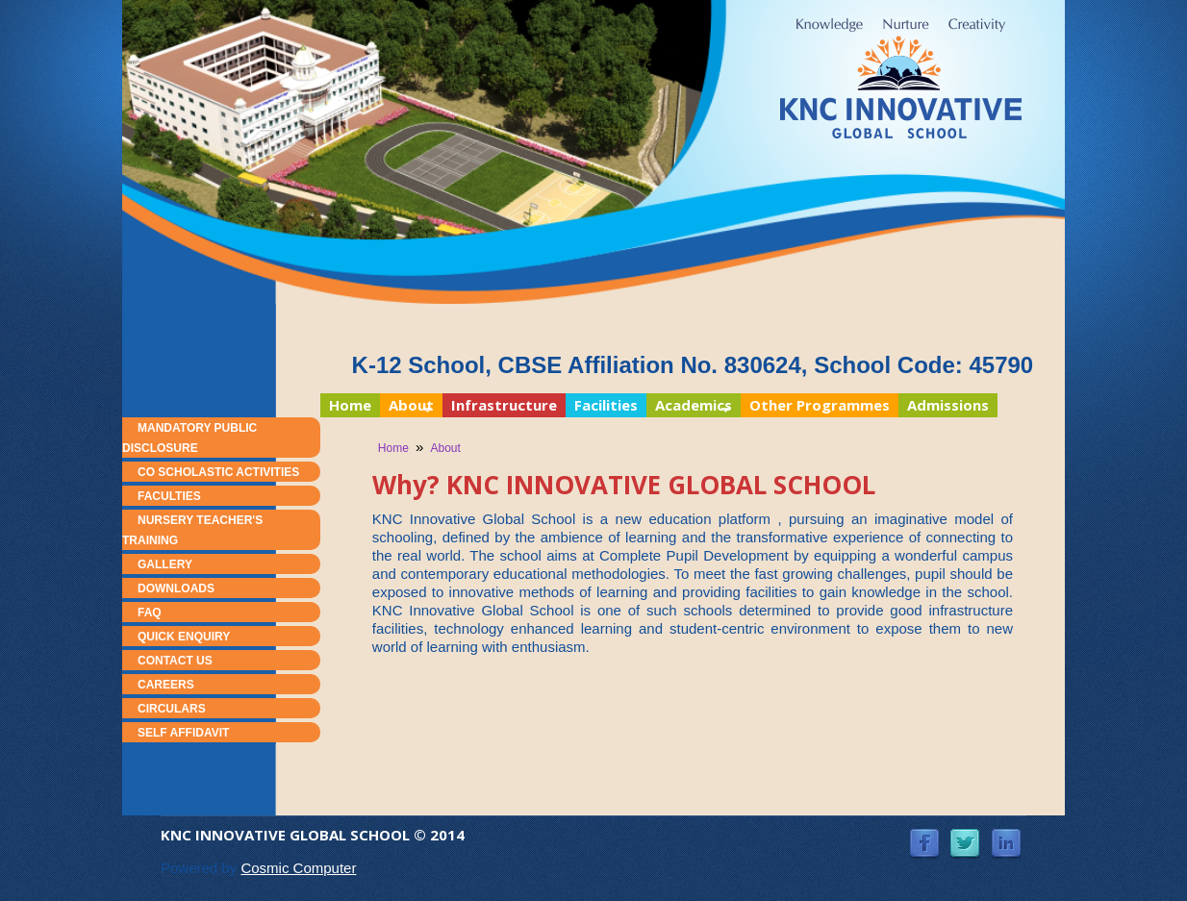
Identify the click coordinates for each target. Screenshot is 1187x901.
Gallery (165, 564)
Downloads (176, 588)
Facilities (606, 404)
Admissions (948, 404)
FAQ (150, 612)
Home (350, 404)
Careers (166, 684)
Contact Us (175, 660)
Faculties (169, 496)
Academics (689, 406)
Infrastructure (504, 404)
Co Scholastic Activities (218, 472)
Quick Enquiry (184, 636)
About (407, 406)
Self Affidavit (183, 732)
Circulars (172, 708)
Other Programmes (819, 404)
